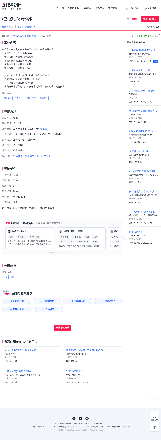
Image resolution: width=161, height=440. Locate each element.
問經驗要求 (48, 301)
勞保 (5, 277)
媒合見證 (100, 8)
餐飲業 (27, 36)
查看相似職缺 (150, 19)
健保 (13, 277)
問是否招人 (110, 301)
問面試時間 (79, 301)
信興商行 (35, 36)
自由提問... (49, 309)
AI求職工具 (73, 8)
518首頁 (14, 36)
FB (80, 418)
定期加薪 (7, 98)
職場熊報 (87, 8)
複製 (155, 36)
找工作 (60, 8)
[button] (51, 252)
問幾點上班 (17, 309)
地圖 (44, 128)
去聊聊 (133, 19)
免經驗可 (43, 98)
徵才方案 (112, 8)
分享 (132, 36)
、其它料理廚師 (42, 156)
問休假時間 (17, 301)
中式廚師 (17, 156)
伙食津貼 (19, 98)
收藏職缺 (154, 26)
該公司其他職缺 (26, 26)
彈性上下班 (31, 98)
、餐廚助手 (28, 156)
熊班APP (154, 420)
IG (74, 418)
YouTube (87, 418)
